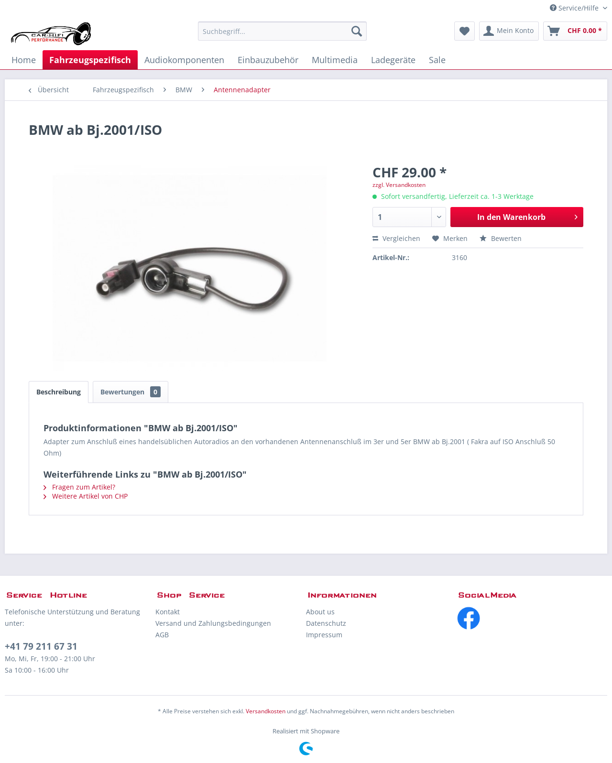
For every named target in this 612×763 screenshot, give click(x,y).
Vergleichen (396, 238)
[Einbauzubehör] (268, 59)
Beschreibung (58, 391)
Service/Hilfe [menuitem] (575, 7)
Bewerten (501, 238)
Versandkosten (265, 711)
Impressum (324, 634)
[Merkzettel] (464, 31)
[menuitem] (282, 31)
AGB (162, 634)
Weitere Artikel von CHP (86, 496)
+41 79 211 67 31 (41, 646)
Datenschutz (326, 623)
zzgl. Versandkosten (399, 185)
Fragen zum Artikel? (79, 486)
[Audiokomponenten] (184, 59)
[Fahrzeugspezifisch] (90, 59)
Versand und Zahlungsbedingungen (213, 623)
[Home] (24, 59)
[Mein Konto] (509, 31)
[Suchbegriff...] (282, 31)
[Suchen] (357, 31)
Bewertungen (130, 391)
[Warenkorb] (575, 31)
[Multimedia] (334, 59)
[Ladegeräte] (393, 59)
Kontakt (167, 611)
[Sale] (437, 59)
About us (320, 611)
